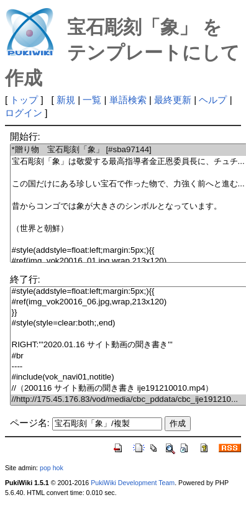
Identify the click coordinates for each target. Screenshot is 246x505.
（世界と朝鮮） (128, 229)
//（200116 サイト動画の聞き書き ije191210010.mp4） (128, 388)
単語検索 (128, 99)
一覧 (92, 99)
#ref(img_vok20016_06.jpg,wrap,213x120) (128, 302)
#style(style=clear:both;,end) (128, 323)
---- (128, 367)
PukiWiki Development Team (133, 482)
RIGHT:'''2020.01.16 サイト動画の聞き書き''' (128, 345)
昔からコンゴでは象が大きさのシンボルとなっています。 (128, 206)
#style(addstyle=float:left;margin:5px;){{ (128, 250)
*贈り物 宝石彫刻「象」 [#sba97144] (128, 150)
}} (128, 312)
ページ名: (30, 422)
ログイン (23, 112)
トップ (24, 99)
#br (128, 356)
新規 (66, 99)
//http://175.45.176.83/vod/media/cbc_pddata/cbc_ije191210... (128, 399)
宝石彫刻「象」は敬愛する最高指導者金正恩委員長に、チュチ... (128, 162)
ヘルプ (213, 99)
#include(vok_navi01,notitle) (128, 377)
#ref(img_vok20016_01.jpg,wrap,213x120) (128, 261)
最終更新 (172, 99)
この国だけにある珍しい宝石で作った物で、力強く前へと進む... (128, 184)
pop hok (51, 467)
